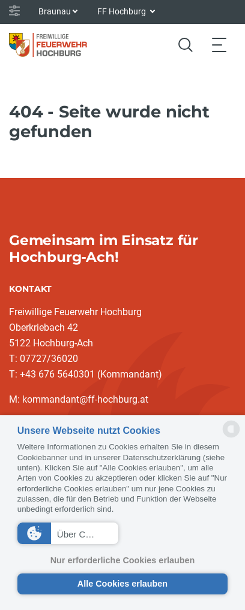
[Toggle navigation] (219, 44)
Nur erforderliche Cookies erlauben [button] (122, 560)
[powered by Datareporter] (231, 436)
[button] (67, 533)
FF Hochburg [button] (122, 11)
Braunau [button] (54, 11)
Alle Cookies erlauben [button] (122, 583)
